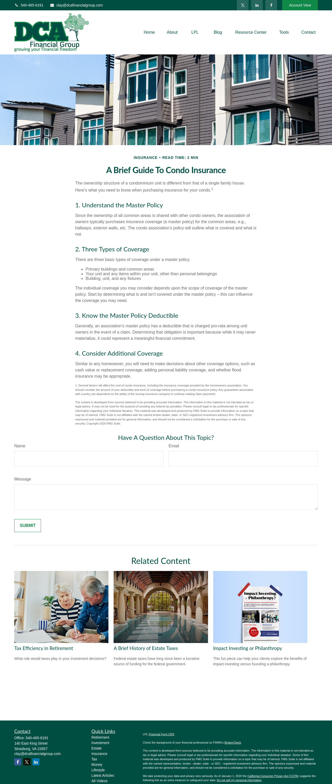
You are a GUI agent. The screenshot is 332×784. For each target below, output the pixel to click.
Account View (300, 5)
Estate (97, 748)
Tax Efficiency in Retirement (43, 648)
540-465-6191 (28, 5)
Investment (100, 743)
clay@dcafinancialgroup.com (76, 5)
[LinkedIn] (257, 5)
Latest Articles (103, 775)
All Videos (100, 781)
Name (19, 446)
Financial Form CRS (161, 734)
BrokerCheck (232, 742)
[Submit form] (27, 525)
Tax (94, 759)
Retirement (100, 737)
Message (22, 479)
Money (97, 764)
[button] (149, 32)
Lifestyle (98, 770)
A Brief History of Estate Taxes (146, 648)
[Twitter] (242, 5)
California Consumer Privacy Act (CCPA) (273, 776)
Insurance (99, 754)
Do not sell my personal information (239, 780)
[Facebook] (271, 5)
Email (174, 446)
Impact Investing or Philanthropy (247, 648)
